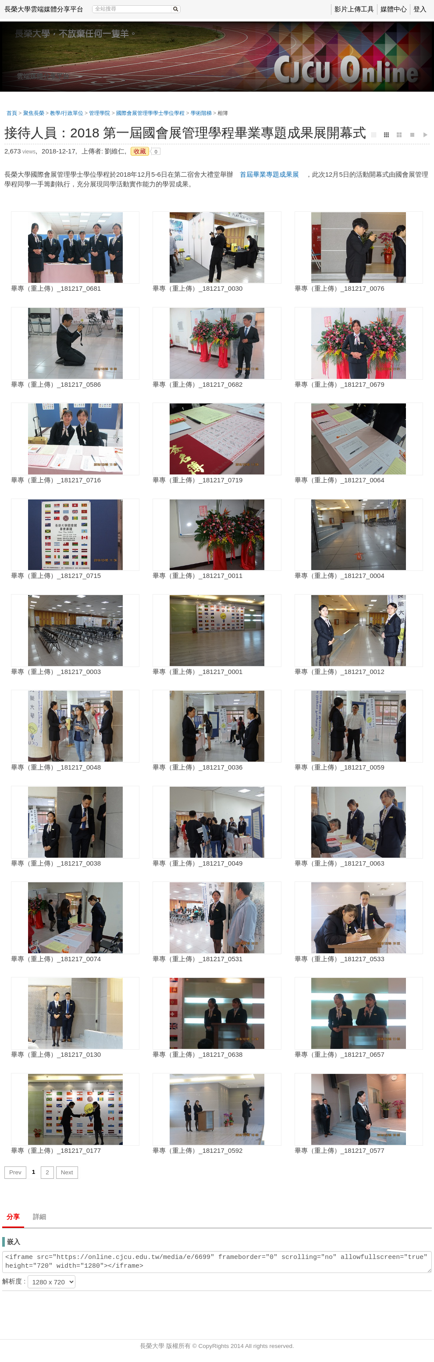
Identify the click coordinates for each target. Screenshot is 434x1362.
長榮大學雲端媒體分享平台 (43, 9)
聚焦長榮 (33, 113)
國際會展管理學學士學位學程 (150, 113)
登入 (420, 9)
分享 (13, 1216)
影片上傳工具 (354, 9)
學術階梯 (201, 113)
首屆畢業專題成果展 (269, 174)
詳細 (39, 1216)
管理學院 (99, 113)
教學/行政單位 (66, 113)
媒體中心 (394, 9)
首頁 (12, 113)
